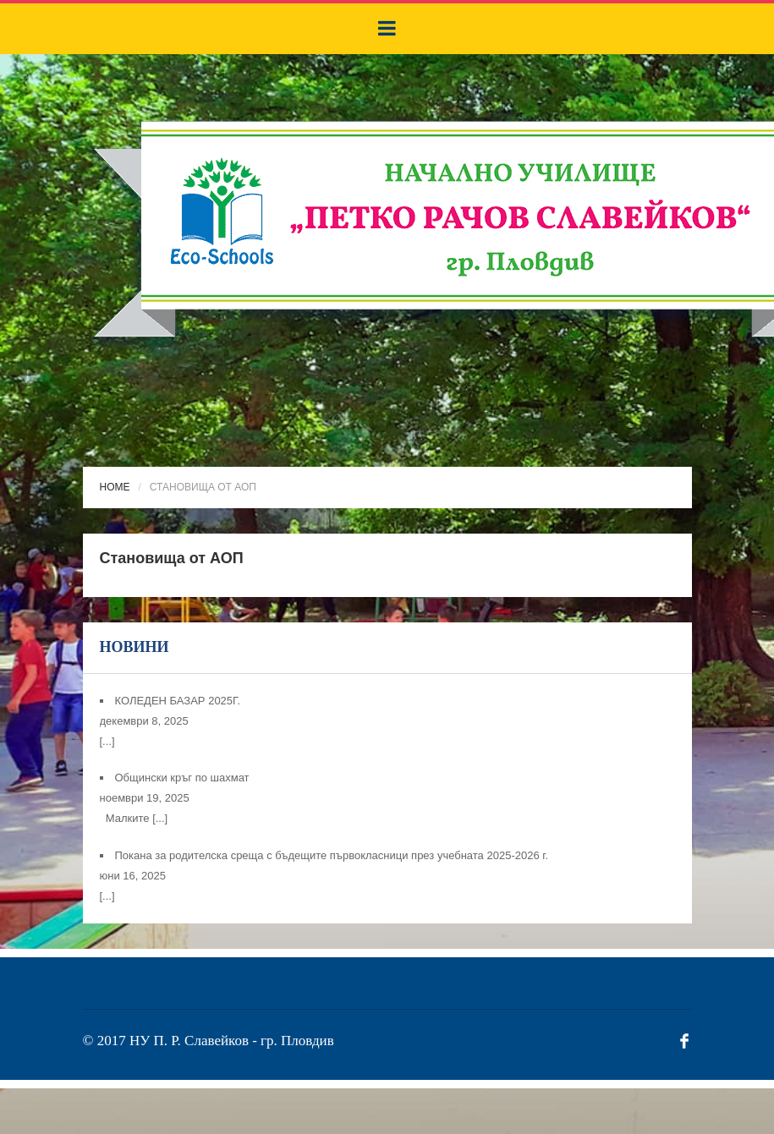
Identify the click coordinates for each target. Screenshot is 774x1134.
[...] (107, 741)
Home (115, 487)
